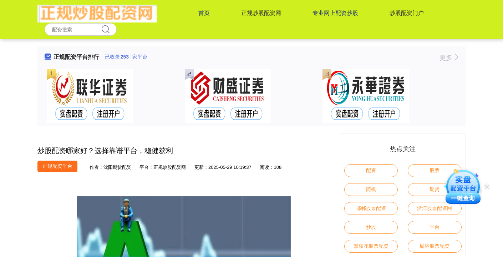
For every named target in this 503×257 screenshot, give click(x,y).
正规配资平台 (57, 166)
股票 (435, 170)
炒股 (371, 227)
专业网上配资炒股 (335, 13)
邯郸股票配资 (371, 208)
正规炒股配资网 (261, 13)
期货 (435, 189)
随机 (371, 189)
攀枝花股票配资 (371, 246)
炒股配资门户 (407, 13)
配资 (371, 170)
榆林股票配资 (434, 246)
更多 (449, 57)
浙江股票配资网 (434, 208)
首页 (204, 13)
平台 (435, 227)
